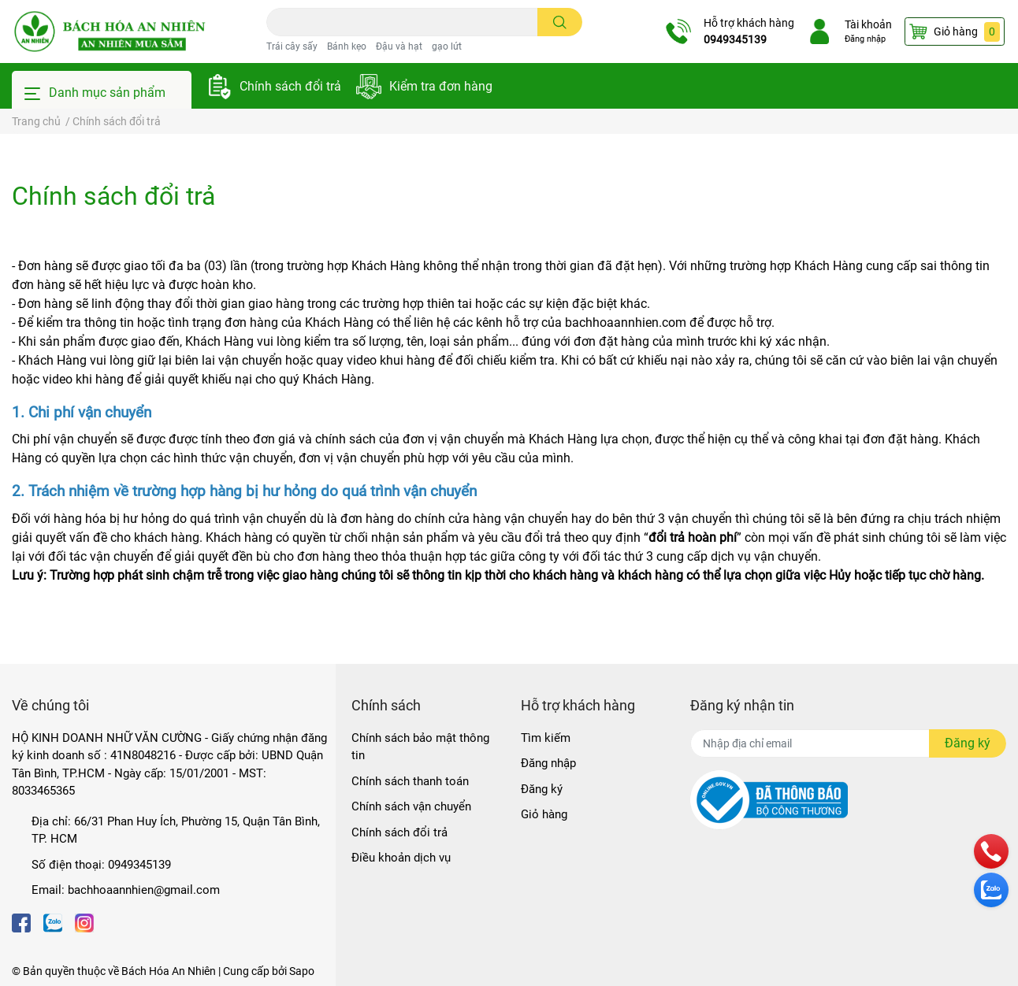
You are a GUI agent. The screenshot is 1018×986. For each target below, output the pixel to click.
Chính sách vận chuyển (411, 806)
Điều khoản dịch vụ (401, 858)
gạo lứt (447, 46)
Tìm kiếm (545, 738)
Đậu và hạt (399, 46)
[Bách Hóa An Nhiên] (109, 31)
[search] (559, 22)
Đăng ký (542, 789)
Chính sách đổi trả (290, 86)
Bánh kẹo (346, 46)
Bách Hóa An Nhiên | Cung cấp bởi (205, 971)
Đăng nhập (859, 39)
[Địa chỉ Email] (848, 743)
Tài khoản (862, 24)
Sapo (301, 971)
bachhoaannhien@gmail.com (144, 890)
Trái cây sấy (292, 46)
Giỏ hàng (544, 814)
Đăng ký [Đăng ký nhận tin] (967, 743)
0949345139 (729, 39)
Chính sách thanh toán (410, 781)
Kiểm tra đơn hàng (440, 86)
